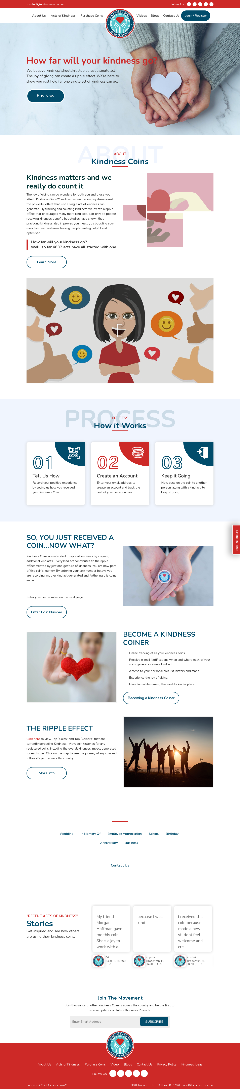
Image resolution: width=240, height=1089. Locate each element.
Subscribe (154, 1021)
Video (115, 1064)
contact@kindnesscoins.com (46, 4)
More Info (47, 773)
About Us (39, 15)
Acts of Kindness (63, 15)
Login (188, 15)
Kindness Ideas (191, 1064)
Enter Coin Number (46, 612)
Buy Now (45, 96)
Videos (141, 15)
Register (201, 15)
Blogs (155, 15)
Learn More (46, 275)
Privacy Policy (166, 1064)
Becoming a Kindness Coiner (151, 710)
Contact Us (171, 15)
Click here (33, 739)
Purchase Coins (91, 15)
